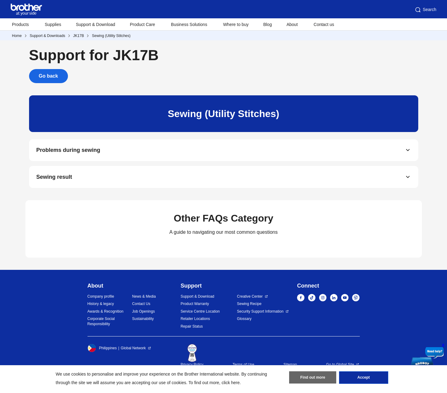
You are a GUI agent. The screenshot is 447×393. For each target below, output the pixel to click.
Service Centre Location (200, 312)
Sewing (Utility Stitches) (111, 36)
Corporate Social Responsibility (101, 321)
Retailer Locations (195, 319)
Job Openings (143, 312)
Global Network (133, 348)
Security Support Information (260, 312)
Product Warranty (195, 304)
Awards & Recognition (106, 312)
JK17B (78, 36)
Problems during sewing (68, 150)
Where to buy (235, 24)
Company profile (101, 297)
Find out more (312, 378)
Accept (363, 378)
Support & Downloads (47, 36)
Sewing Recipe (249, 304)
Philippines (102, 348)
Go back (48, 76)
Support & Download (95, 24)
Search (425, 9)
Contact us (324, 24)
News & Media (144, 297)
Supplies (53, 24)
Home (17, 36)
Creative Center (250, 297)
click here (231, 382)
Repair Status (192, 327)
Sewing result (54, 177)
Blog (267, 24)
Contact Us (141, 304)
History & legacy (101, 304)
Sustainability (143, 319)
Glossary (244, 319)
